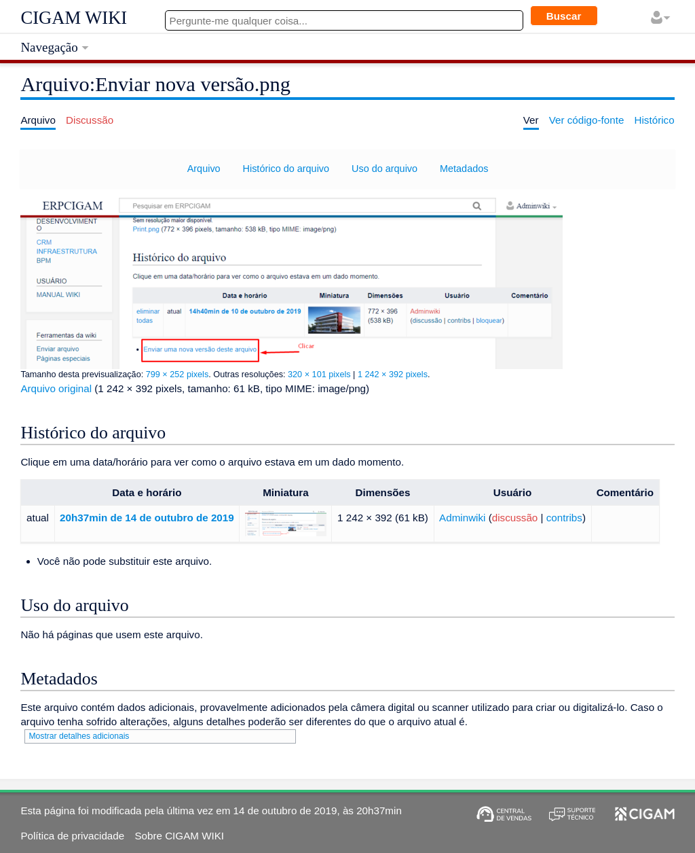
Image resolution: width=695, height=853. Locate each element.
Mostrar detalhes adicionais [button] (79, 736)
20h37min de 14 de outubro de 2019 (147, 517)
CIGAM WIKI (73, 17)
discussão (515, 517)
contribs (564, 517)
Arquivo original (56, 388)
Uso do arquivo (384, 168)
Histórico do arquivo (286, 168)
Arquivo (204, 168)
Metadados (464, 168)
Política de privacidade (72, 835)
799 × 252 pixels (177, 374)
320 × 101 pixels (319, 374)
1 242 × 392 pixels (393, 374)
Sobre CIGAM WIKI (179, 835)
